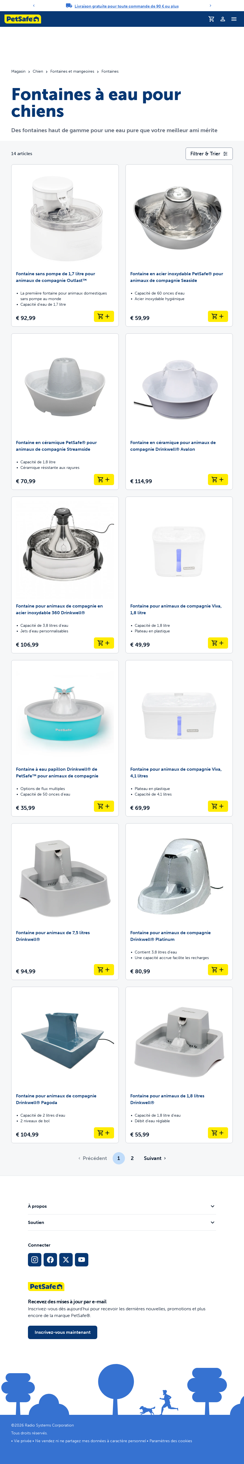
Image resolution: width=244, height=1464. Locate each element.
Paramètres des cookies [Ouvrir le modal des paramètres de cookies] (171, 1441)
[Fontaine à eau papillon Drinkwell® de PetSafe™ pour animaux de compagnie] (65, 738)
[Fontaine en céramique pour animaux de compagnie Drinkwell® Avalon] (179, 411)
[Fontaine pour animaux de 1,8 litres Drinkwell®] (179, 1065)
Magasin (18, 71)
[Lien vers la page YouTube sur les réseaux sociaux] (81, 1259)
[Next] (210, 5)
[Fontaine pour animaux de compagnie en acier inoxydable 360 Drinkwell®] (65, 575)
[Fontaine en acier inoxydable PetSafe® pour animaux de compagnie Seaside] (179, 245)
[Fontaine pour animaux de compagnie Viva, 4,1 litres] (179, 738)
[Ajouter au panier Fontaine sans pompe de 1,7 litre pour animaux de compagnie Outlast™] (104, 316)
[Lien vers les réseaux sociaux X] (66, 1259)
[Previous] (33, 5)
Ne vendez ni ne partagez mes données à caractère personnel (90, 1441)
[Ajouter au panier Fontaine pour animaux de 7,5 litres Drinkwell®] (104, 969)
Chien (38, 71)
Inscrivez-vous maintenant (63, 1332)
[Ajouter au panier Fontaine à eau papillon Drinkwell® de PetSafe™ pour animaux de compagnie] (104, 806)
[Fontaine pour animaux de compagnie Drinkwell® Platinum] (179, 901)
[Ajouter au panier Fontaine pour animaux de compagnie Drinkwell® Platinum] (218, 969)
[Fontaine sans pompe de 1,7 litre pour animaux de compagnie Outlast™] (65, 245)
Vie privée (23, 1441)
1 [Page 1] (118, 1158)
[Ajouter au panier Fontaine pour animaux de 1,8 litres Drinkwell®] (218, 1132)
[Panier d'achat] (211, 19)
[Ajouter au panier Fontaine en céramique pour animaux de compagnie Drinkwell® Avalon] (218, 479)
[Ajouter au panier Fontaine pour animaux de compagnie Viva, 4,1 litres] (218, 806)
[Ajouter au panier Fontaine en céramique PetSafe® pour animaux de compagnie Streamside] (104, 479)
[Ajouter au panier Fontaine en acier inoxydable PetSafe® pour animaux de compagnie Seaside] (218, 316)
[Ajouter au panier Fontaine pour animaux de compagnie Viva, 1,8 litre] (218, 643)
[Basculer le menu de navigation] (234, 19)
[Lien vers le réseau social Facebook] (50, 1259)
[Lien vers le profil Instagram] (34, 1259)
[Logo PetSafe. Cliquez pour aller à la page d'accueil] (22, 19)
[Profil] (222, 19)
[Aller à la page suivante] (154, 1158)
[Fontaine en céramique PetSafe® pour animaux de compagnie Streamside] (65, 411)
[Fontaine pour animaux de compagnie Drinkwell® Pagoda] (65, 1065)
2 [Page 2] (132, 1158)
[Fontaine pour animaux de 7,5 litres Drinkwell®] (65, 901)
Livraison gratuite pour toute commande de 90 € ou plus (127, 6)
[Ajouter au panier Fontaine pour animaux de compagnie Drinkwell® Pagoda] (104, 1132)
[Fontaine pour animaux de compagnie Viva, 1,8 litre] (179, 575)
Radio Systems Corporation (49, 1425)
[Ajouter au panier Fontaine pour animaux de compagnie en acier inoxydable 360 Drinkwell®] (104, 643)
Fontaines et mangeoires (72, 71)
